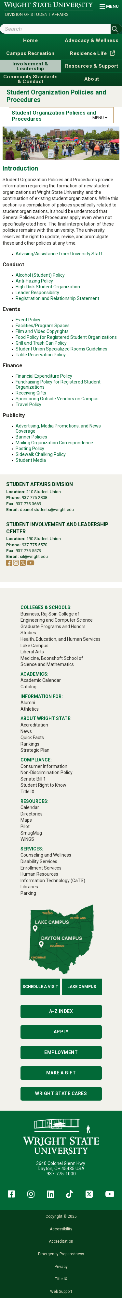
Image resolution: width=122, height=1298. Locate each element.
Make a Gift (61, 1072)
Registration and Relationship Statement (57, 298)
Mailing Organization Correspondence (54, 442)
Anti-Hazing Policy (34, 280)
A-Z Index (61, 1011)
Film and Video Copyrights (42, 331)
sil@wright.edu (34, 556)
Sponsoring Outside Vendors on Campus (57, 398)
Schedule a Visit (40, 986)
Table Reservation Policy (41, 354)
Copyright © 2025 (61, 1216)
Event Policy (28, 319)
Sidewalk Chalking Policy (41, 454)
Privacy (61, 1266)
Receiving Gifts (31, 392)
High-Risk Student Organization (48, 286)
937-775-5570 (34, 544)
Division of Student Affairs (37, 14)
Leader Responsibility (37, 292)
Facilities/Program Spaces (43, 325)
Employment (61, 1052)
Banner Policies (31, 436)
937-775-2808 (34, 497)
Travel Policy (28, 404)
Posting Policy (30, 448)
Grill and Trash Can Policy (41, 343)
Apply (61, 1031)
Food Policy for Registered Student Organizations (66, 337)
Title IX (61, 1279)
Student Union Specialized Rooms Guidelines (61, 348)
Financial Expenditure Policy (44, 376)
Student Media (31, 460)
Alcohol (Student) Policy (40, 275)
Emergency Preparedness (61, 1254)
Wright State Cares (61, 1093)
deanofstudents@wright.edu (47, 509)
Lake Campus (81, 986)
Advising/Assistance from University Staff (59, 253)
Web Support (61, 1291)
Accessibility (61, 1229)
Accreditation (61, 1241)
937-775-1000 (61, 1173)
